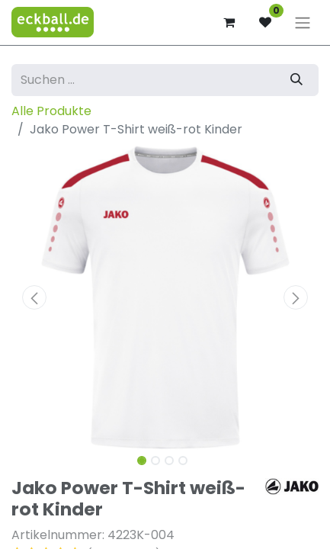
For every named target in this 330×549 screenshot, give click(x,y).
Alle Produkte (51, 111)
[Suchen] (296, 80)
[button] (34, 297)
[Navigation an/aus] (303, 22)
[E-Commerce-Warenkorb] (228, 22)
